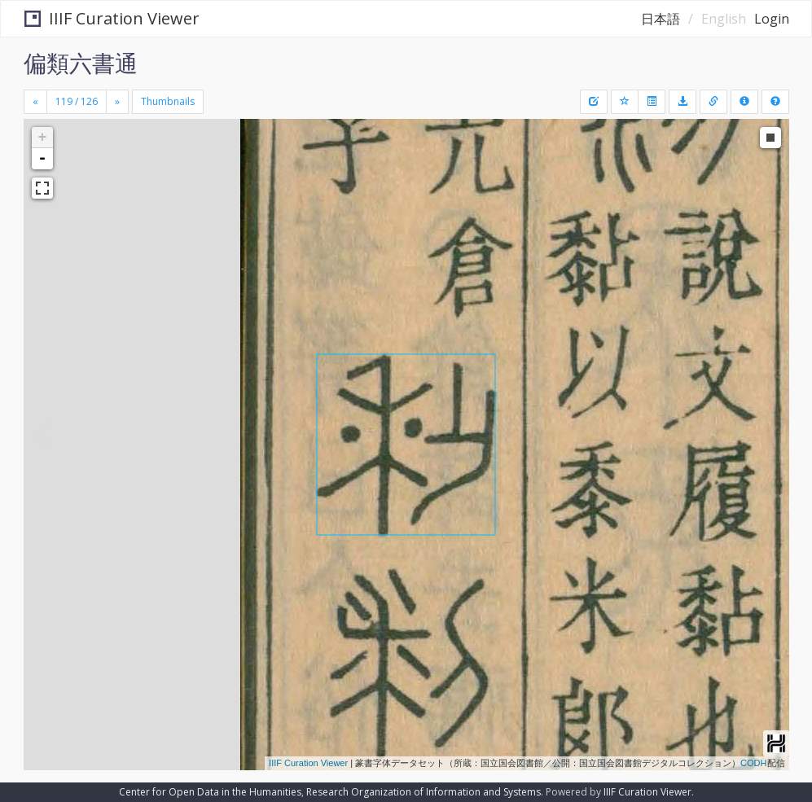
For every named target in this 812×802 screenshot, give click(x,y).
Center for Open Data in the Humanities (210, 792)
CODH (753, 763)
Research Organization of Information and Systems (423, 792)
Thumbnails (168, 101)
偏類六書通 (81, 62)
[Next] (117, 102)
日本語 (660, 19)
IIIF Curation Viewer (112, 18)
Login (771, 19)
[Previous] (35, 102)
